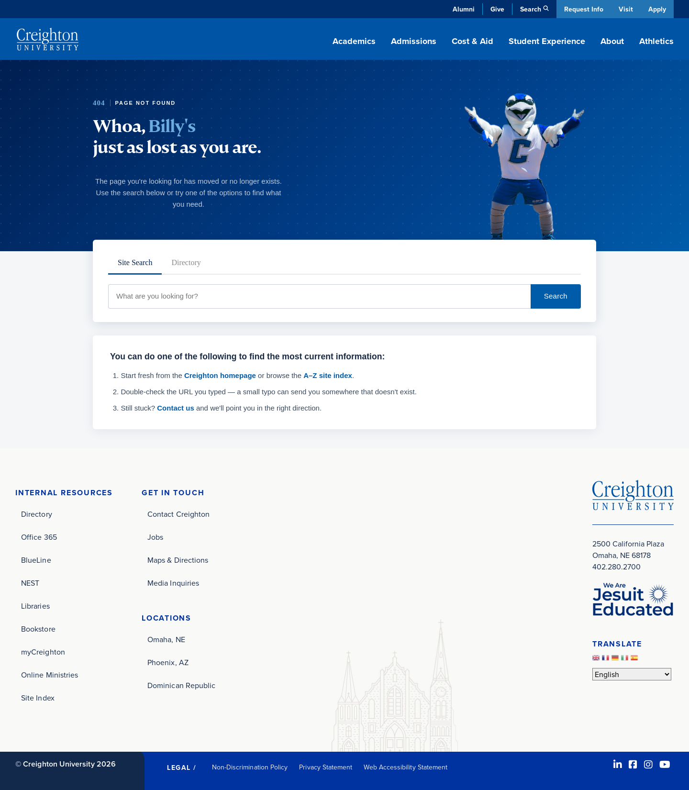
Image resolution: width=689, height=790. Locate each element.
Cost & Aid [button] (472, 41)
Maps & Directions (177, 560)
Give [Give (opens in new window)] (496, 9)
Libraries (35, 606)
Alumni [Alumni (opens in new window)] (463, 9)
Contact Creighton (178, 514)
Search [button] (529, 9)
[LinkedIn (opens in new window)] (617, 764)
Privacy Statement (325, 767)
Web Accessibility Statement (405, 767)
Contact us (175, 408)
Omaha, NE (166, 639)
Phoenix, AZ (168, 662)
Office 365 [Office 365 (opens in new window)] (39, 537)
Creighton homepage (220, 375)
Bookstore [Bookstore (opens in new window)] (38, 628)
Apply (657, 9)
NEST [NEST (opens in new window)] (30, 583)
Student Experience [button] (547, 41)
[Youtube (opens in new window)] (665, 764)
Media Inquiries (173, 583)
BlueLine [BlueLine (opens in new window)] (36, 560)
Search (555, 296)
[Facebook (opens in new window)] (633, 764)
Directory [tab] (185, 262)
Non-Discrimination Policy (250, 767)
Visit (625, 9)
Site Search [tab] (135, 262)
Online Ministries (49, 674)
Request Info (582, 9)
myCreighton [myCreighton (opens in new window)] (43, 651)
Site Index (38, 697)
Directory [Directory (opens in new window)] (36, 514)
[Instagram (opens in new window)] (648, 764)
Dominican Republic (181, 685)
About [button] (612, 41)
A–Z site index (327, 375)
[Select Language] (631, 674)
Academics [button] (354, 41)
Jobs (155, 537)
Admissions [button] (413, 41)
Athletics (656, 41)
